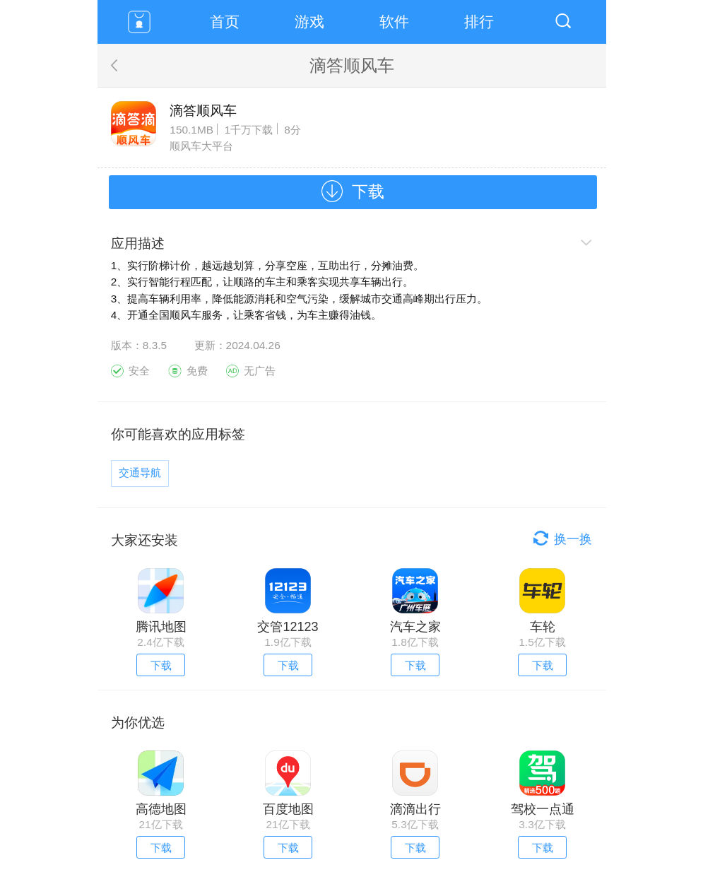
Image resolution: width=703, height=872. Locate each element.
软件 (394, 21)
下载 (368, 191)
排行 (479, 21)
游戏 (309, 21)
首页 (225, 21)
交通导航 (140, 472)
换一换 (573, 539)
